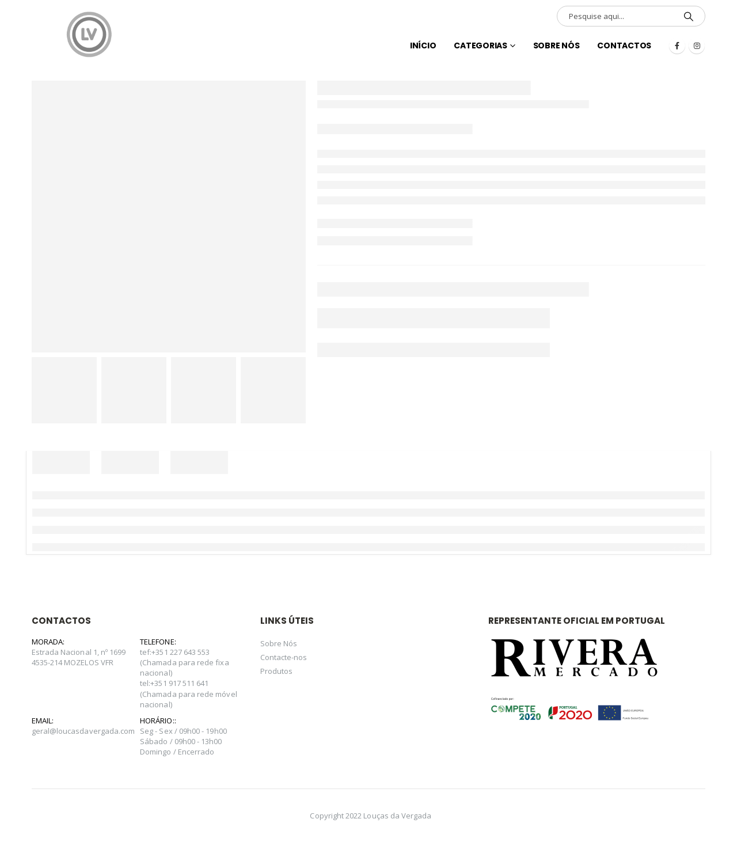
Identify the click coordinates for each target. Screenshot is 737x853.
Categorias (480, 45)
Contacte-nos (283, 657)
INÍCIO (423, 45)
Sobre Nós (556, 45)
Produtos (276, 671)
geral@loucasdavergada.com (83, 731)
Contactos (624, 45)
